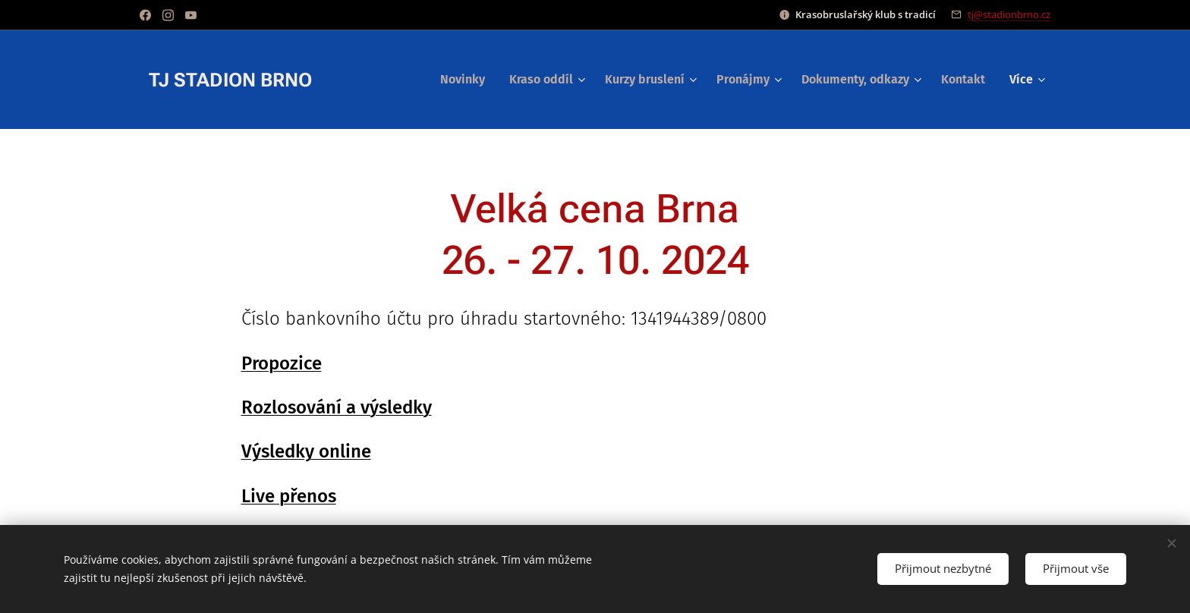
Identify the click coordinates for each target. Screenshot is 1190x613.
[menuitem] (466, 80)
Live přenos (288, 496)
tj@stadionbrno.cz (1009, 14)
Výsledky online (306, 451)
